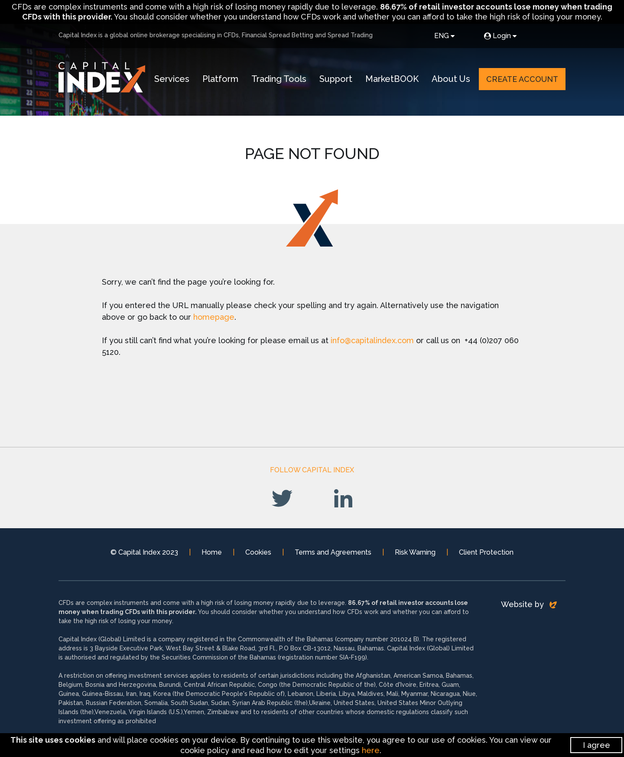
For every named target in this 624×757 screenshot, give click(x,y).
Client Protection (486, 552)
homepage (213, 317)
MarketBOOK (392, 79)
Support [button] (335, 79)
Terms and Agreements (333, 552)
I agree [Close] (596, 745)
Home (212, 552)
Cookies (258, 552)
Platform (220, 79)
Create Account (522, 79)
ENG (444, 36)
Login (500, 36)
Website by (529, 604)
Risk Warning (415, 552)
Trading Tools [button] (278, 79)
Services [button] (171, 79)
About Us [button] (451, 79)
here (371, 750)
